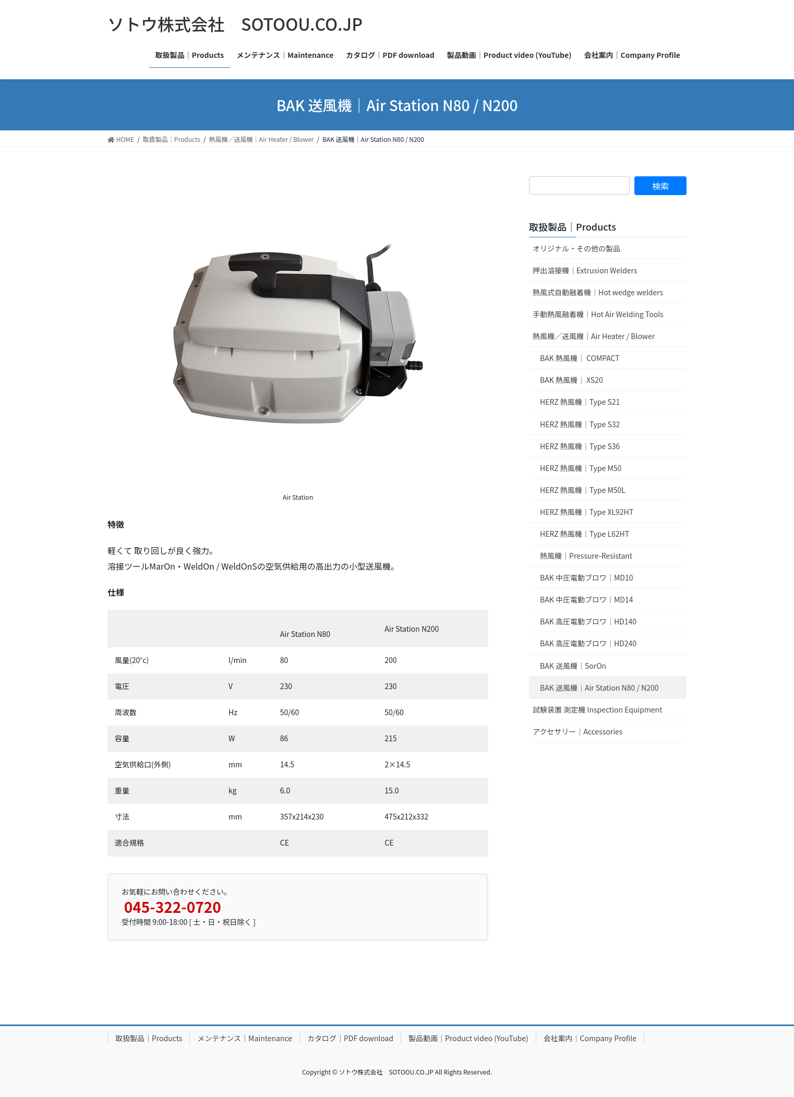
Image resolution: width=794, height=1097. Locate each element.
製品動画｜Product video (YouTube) (468, 1038)
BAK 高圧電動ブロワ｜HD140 (588, 621)
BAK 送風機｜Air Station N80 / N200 (599, 687)
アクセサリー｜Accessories (577, 731)
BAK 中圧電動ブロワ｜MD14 (586, 599)
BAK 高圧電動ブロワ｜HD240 (588, 643)
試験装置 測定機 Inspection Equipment (597, 709)
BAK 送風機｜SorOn (573, 665)
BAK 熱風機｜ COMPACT (580, 358)
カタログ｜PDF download (350, 1038)
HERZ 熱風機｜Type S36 (580, 446)
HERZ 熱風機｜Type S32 (580, 424)
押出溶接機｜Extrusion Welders (585, 270)
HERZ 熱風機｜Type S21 (580, 401)
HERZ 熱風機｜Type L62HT (584, 533)
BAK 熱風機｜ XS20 (571, 380)
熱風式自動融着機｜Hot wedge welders (598, 292)
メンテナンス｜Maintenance (244, 1038)
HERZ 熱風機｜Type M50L (582, 490)
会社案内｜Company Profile (590, 1038)
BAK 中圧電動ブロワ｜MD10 (586, 577)
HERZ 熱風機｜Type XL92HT (586, 512)
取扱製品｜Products (572, 226)
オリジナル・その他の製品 (576, 248)
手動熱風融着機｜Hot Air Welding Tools (598, 314)
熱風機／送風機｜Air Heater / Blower (594, 336)
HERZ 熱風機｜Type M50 (580, 468)
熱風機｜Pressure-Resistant (586, 555)
